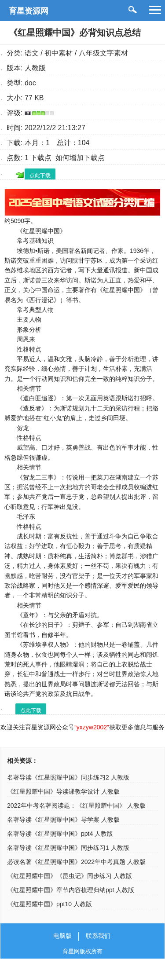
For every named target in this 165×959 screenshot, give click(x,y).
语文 (32, 53)
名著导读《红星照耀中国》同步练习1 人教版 (68, 847)
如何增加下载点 (80, 157)
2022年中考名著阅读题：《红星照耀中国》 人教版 (76, 805)
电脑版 (62, 935)
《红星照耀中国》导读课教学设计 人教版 (63, 791)
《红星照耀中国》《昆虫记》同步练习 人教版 (69, 875)
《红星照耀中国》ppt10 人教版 (49, 904)
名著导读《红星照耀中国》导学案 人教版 (63, 819)
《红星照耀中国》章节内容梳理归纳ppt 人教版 (70, 889)
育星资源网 (28, 11)
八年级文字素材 (103, 53)
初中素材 (58, 53)
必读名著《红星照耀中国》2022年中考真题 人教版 (76, 861)
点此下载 (40, 175)
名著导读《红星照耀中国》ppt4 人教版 (60, 833)
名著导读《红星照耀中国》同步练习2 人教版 (68, 777)
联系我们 (98, 935)
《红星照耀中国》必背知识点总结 (75, 32)
